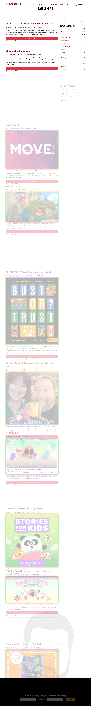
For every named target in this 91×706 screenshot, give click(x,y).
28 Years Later (73, 56)
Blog (73, 33)
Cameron (73, 70)
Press (61, 4)
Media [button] (40, 4)
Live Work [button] (55, 4)
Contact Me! (80, 4)
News (28, 4)
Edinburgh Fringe (73, 38)
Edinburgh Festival (73, 41)
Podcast (73, 53)
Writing (46, 4)
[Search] (83, 21)
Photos (68, 4)
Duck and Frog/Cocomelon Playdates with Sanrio (29, 24)
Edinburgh (73, 59)
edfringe (73, 50)
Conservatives (73, 44)
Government (73, 62)
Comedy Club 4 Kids (73, 64)
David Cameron (73, 47)
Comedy (73, 36)
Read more (32, 39)
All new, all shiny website (18, 51)
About (34, 4)
